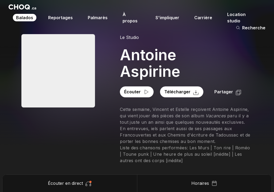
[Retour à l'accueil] (22, 7)
